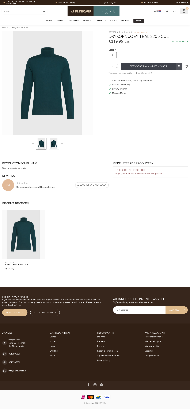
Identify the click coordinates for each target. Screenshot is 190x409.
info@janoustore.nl (17, 370)
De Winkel (102, 336)
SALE (112, 20)
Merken (125, 20)
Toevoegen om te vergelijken (121, 73)
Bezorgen (101, 346)
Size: (112, 49)
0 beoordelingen (141, 32)
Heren (86, 20)
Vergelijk (149, 350)
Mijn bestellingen (153, 341)
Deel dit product (144, 73)
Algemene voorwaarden (108, 355)
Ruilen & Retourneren (107, 350)
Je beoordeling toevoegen (91, 185)
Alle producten (152, 355)
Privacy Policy (103, 360)
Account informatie (154, 336)
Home (49, 20)
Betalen (101, 341)
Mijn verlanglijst (152, 346)
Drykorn (113, 32)
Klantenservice (181, 2)
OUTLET (100, 20)
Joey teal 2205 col (20, 27)
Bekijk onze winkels (45, 312)
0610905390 (14, 353)
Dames (59, 20)
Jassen (73, 20)
